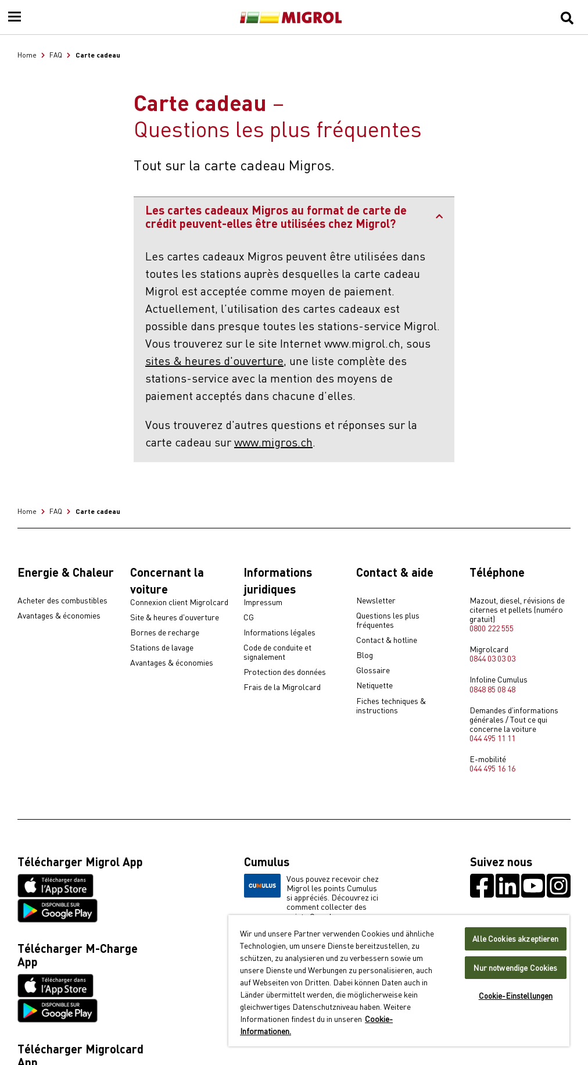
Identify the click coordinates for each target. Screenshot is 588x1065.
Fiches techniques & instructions (391, 706)
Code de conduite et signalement (277, 652)
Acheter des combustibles (62, 600)
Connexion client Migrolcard (179, 602)
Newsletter (376, 600)
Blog (364, 655)
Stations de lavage (161, 647)
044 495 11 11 (492, 738)
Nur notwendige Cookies (515, 967)
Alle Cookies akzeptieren (515, 938)
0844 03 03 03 (492, 658)
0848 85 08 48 (492, 689)
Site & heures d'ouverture (174, 617)
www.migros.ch (273, 441)
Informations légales (279, 632)
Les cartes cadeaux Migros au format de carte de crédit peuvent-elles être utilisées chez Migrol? (294, 216)
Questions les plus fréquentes (388, 620)
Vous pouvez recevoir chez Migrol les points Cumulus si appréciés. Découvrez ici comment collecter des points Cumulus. (311, 897)
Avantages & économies (59, 615)
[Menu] (14, 17)
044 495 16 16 (492, 768)
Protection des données (284, 672)
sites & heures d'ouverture (214, 360)
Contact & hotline (386, 640)
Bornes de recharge (164, 632)
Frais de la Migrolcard (282, 687)
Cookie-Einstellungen (516, 995)
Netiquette (374, 685)
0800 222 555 (491, 628)
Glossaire (373, 670)
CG (248, 617)
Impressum (262, 602)
